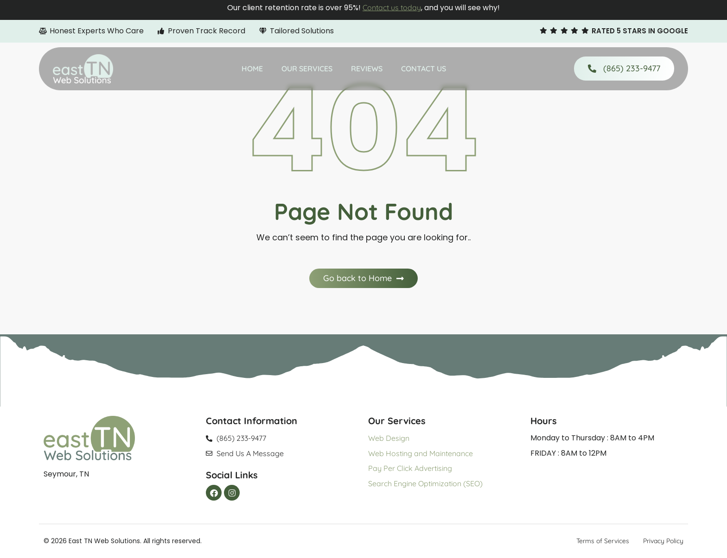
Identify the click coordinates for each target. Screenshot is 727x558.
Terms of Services (602, 541)
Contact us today (392, 7)
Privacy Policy (663, 541)
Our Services (306, 68)
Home (252, 68)
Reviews (367, 68)
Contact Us (423, 68)
